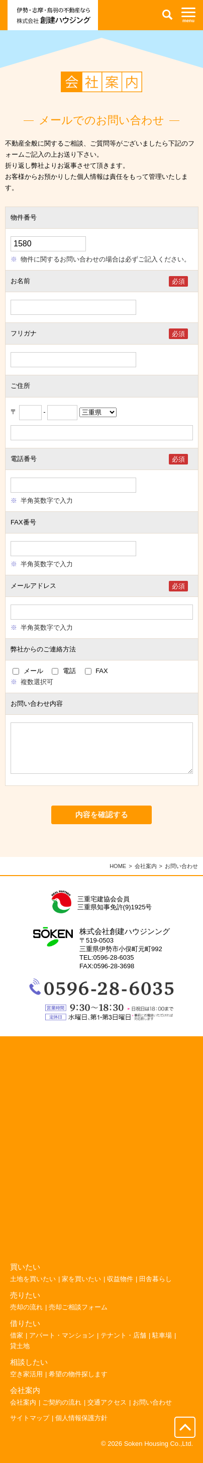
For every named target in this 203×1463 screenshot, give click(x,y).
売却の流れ (26, 1317)
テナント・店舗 (123, 1345)
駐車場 (162, 1345)
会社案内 (146, 876)
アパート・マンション (61, 1345)
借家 (16, 1345)
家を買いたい (81, 1289)
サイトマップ (29, 1428)
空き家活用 (26, 1384)
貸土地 (20, 1356)
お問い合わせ (152, 1412)
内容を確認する (101, 824)
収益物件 (120, 1289)
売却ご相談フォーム (78, 1317)
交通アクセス (107, 1412)
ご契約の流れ (61, 1412)
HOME (118, 876)
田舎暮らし (155, 1289)
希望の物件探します (78, 1384)
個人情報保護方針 (81, 1428)
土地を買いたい (33, 1289)
